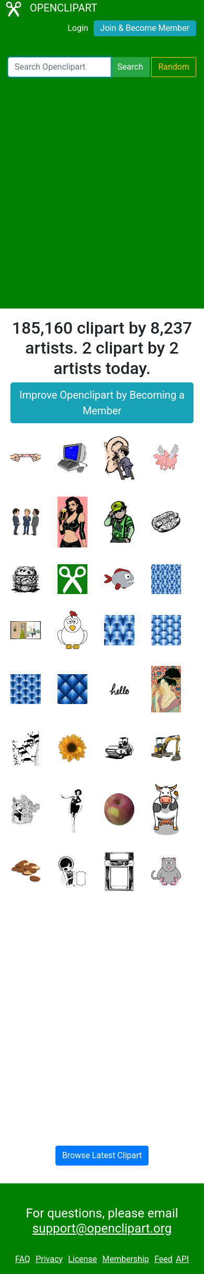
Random (173, 67)
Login (77, 28)
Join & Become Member (144, 28)
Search (130, 67)
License (82, 1259)
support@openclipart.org (102, 1228)
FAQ (22, 1259)
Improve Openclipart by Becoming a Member (102, 403)
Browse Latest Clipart (102, 1155)
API (182, 1259)
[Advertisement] (102, 193)
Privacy (49, 1259)
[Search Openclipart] (59, 67)
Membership (125, 1259)
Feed (163, 1259)
